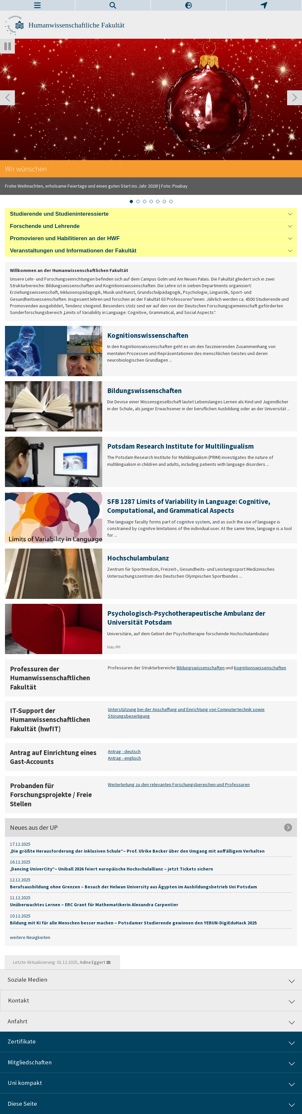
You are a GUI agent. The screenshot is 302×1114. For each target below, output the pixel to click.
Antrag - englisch (124, 758)
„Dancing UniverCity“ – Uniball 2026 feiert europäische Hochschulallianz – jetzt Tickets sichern (111, 869)
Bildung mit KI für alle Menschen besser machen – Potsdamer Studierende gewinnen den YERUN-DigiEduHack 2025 (133, 923)
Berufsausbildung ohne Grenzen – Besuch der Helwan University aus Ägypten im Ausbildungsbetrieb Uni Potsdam (133, 887)
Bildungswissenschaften (201, 668)
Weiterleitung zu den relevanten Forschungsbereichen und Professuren (179, 784)
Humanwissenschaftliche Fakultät (76, 25)
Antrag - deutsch (124, 751)
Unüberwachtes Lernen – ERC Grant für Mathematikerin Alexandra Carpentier (94, 905)
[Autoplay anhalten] (7, 46)
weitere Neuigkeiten (30, 937)
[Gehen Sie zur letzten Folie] (7, 97)
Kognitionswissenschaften (260, 668)
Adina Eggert (92, 962)
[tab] (131, 201)
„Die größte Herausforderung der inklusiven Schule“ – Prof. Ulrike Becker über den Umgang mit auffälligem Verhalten (137, 851)
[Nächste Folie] (294, 97)
